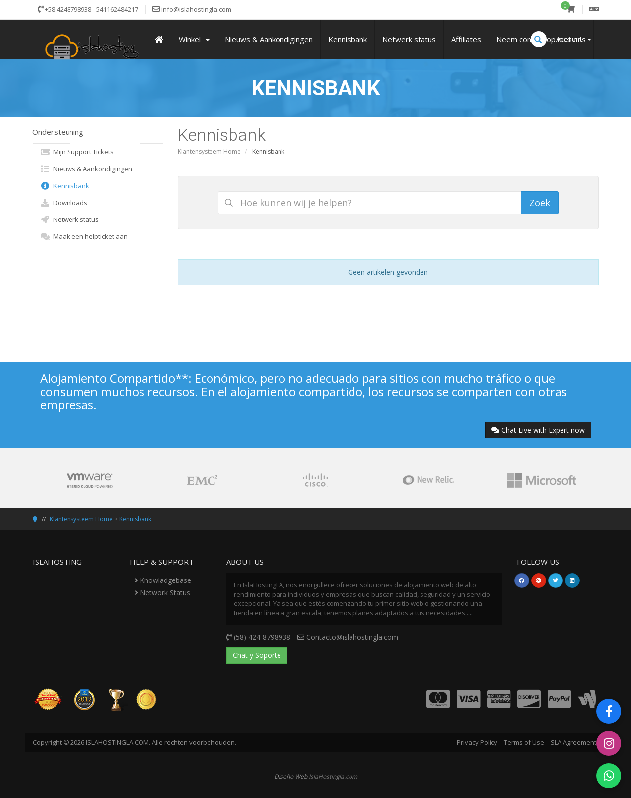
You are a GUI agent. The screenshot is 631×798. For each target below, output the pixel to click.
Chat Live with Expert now (538, 430)
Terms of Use (524, 742)
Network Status (162, 592)
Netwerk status (69, 219)
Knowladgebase (163, 580)
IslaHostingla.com (333, 776)
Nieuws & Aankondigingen (86, 169)
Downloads (63, 203)
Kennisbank (64, 186)
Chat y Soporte (257, 655)
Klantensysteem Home (209, 151)
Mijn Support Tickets (77, 152)
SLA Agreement (573, 742)
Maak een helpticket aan (84, 236)
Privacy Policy (477, 742)
